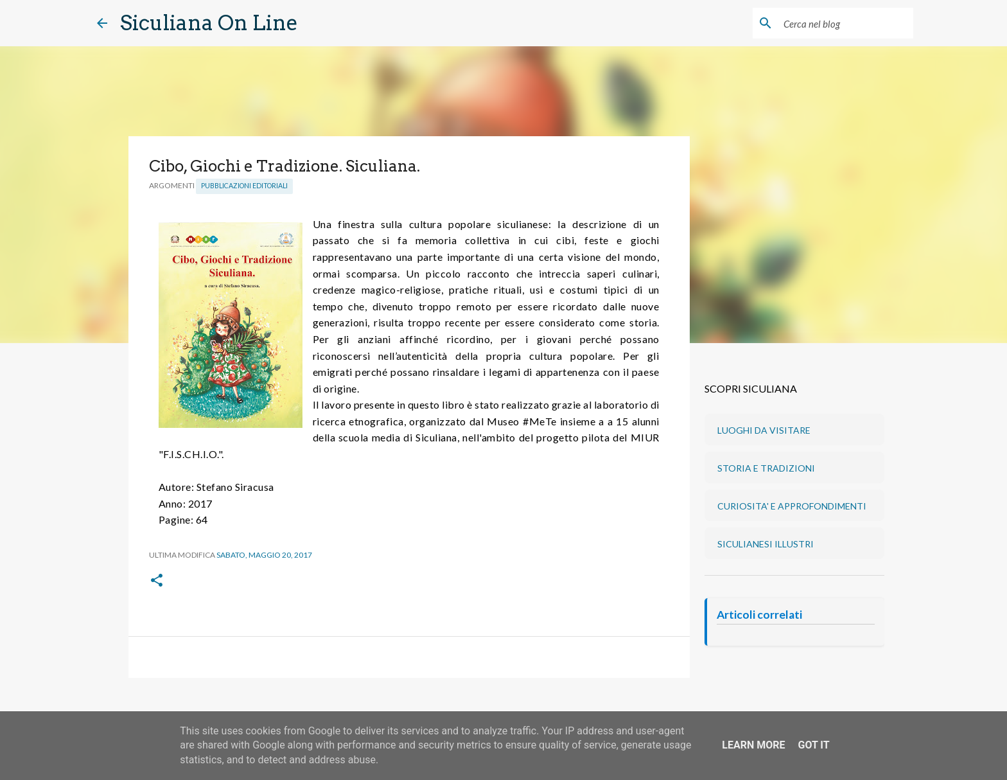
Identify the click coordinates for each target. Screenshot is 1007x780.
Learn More (753, 745)
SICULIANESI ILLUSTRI (765, 543)
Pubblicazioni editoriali (244, 186)
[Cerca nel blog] (845, 23)
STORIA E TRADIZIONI (766, 468)
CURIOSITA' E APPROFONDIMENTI (791, 506)
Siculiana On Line (209, 22)
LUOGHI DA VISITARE (763, 430)
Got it (813, 745)
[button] (156, 581)
